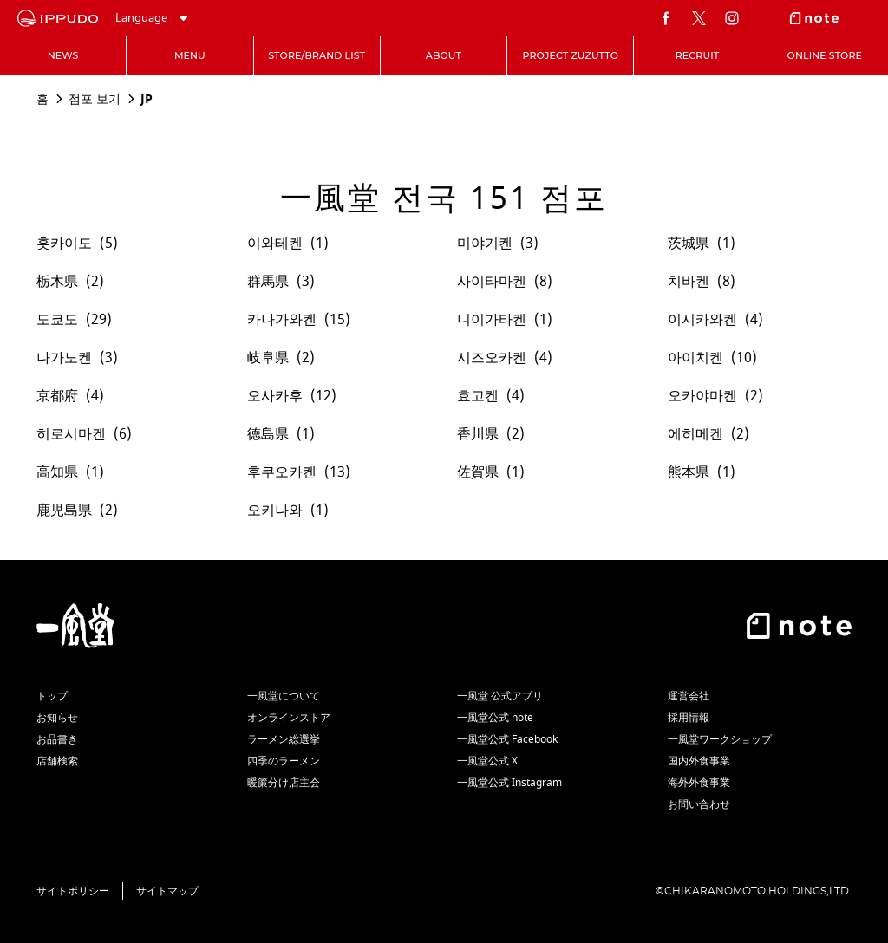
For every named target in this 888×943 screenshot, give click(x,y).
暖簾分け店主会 (283, 782)
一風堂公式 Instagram (509, 782)
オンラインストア (288, 717)
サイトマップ (167, 891)
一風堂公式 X (487, 761)
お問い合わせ (699, 804)
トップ (52, 696)
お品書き (57, 739)
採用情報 (688, 717)
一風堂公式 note (495, 717)
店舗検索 (57, 761)
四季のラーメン (283, 761)
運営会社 (688, 696)
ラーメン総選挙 (283, 739)
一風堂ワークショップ (720, 739)
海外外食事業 (699, 782)
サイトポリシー (72, 891)
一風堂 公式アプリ (500, 696)
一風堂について (283, 696)
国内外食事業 (699, 761)
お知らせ (57, 717)
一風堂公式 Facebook (507, 739)
